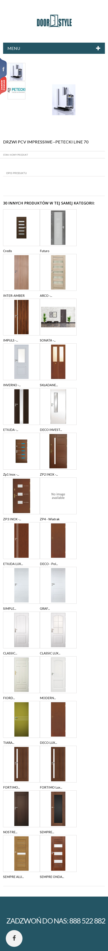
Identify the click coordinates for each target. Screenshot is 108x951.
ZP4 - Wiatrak (49, 519)
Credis (7, 251)
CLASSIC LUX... (50, 653)
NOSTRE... (10, 832)
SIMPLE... (9, 608)
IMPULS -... (10, 340)
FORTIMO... (11, 787)
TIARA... (8, 742)
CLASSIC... (10, 653)
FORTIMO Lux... (51, 787)
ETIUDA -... (10, 430)
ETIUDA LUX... (13, 564)
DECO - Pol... (49, 564)
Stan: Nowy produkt (15, 154)
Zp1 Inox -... (11, 474)
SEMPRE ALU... (13, 877)
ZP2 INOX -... (49, 474)
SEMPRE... (47, 832)
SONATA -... (48, 340)
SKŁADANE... (49, 385)
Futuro (44, 251)
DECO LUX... (48, 742)
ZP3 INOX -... (12, 519)
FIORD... (9, 698)
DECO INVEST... (51, 430)
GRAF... (45, 608)
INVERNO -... (12, 385)
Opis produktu (16, 173)
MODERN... (48, 698)
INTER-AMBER (14, 295)
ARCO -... (46, 295)
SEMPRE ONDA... (52, 877)
